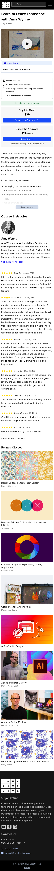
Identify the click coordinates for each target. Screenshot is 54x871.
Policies (27, 867)
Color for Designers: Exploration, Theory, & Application (22, 566)
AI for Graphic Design (12, 646)
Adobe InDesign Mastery (13, 722)
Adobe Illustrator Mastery (13, 682)
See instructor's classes (12, 261)
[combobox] (29, 4)
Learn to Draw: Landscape (16, 69)
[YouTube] (3, 827)
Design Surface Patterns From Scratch (20, 482)
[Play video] (27, 43)
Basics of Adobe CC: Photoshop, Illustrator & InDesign (23, 524)
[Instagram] (15, 827)
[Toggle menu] (50, 4)
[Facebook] (9, 827)
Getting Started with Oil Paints (16, 606)
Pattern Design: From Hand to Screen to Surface (25, 761)
